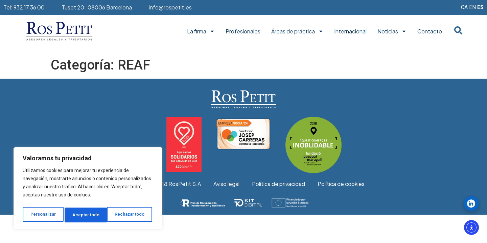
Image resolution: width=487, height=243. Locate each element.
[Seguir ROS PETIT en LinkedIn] (471, 203)
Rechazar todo (88, 215)
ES (480, 7)
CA (464, 7)
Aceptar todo (133, 215)
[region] (88, 190)
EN (472, 7)
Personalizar (42, 215)
